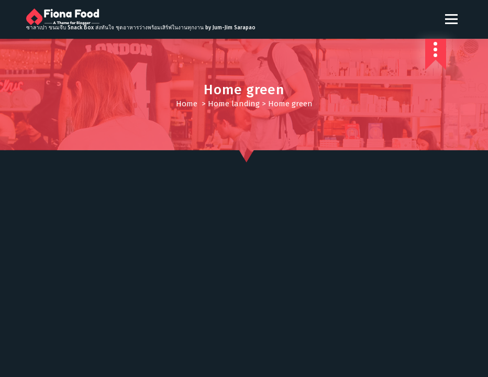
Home (186, 103)
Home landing (234, 103)
